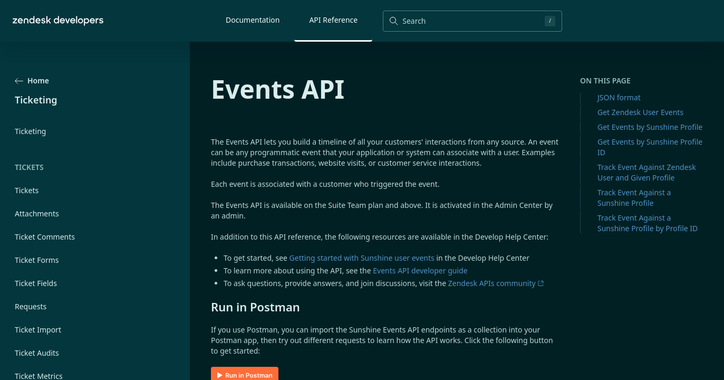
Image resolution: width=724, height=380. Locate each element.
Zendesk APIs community (496, 283)
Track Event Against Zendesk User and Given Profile (646, 172)
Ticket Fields (36, 283)
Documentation (252, 20)
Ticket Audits (37, 353)
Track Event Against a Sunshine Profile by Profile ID (647, 223)
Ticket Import (38, 330)
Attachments (37, 213)
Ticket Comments (45, 237)
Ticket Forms (37, 260)
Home (32, 80)
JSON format (619, 97)
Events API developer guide (420, 270)
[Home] (58, 21)
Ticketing (30, 131)
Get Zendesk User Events (640, 112)
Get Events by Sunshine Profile (649, 127)
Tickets (26, 190)
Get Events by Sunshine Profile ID (649, 147)
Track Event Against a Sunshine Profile (634, 197)
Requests (30, 306)
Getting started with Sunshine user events (362, 258)
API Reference (333, 20)
